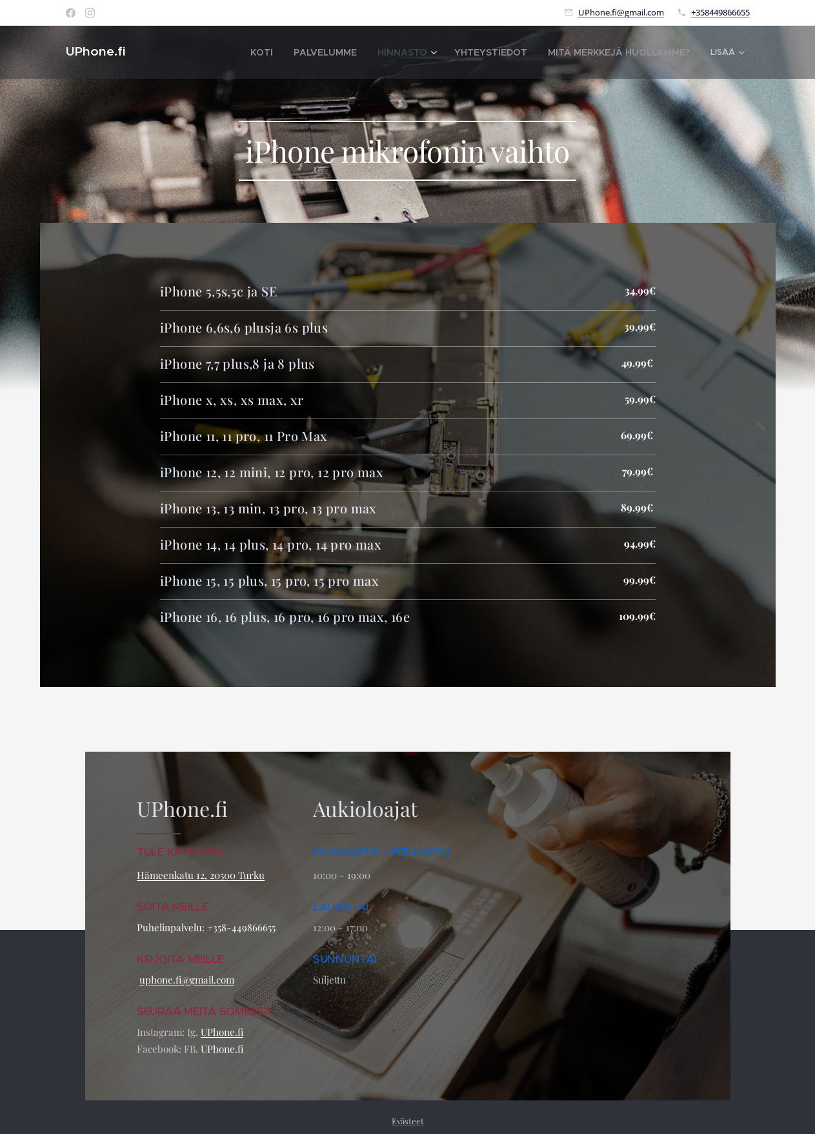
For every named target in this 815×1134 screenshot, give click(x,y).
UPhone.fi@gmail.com (621, 12)
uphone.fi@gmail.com (186, 979)
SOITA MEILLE (174, 907)
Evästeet (408, 1120)
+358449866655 (720, 12)
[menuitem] (239, 52)
